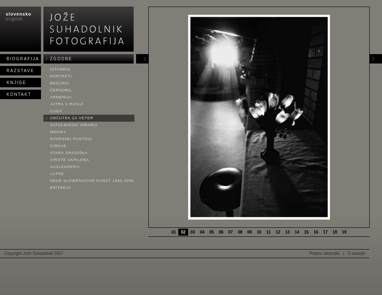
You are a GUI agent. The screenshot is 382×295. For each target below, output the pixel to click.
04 (202, 232)
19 (344, 232)
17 (325, 232)
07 (230, 232)
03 (193, 232)
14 (297, 232)
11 (268, 232)
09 (249, 232)
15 (306, 232)
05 (211, 232)
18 (334, 232)
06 (221, 232)
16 (316, 232)
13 (287, 232)
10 (259, 232)
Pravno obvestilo (324, 253)
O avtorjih (356, 253)
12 (278, 232)
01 (173, 232)
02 (183, 232)
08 (240, 232)
